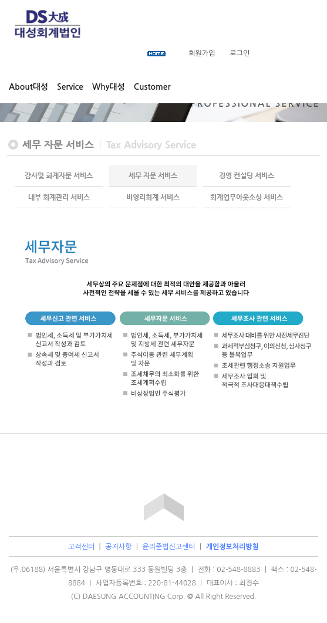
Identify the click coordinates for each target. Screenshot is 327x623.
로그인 (240, 53)
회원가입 (201, 53)
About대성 (28, 87)
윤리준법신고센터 (168, 546)
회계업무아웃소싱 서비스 (246, 197)
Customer (152, 87)
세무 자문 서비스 (153, 175)
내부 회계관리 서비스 (59, 197)
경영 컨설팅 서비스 (246, 175)
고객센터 (81, 546)
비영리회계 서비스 (153, 197)
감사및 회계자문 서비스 (59, 175)
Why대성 (108, 87)
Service (70, 87)
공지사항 (118, 546)
